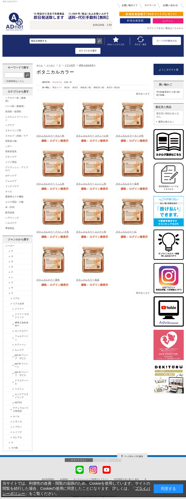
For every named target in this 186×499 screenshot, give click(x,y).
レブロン (17, 426)
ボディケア (11, 175)
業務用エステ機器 (14, 196)
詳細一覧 (68, 82)
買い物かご (165, 84)
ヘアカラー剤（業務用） (15, 99)
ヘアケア (9, 125)
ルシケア (19, 350)
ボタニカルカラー (21, 324)
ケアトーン (20, 344)
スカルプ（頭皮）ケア (16, 135)
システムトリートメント (16, 118)
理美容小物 (11, 141)
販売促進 (9, 212)
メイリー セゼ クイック (22, 316)
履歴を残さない (166, 121)
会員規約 (64, 479)
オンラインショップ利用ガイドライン (91, 479)
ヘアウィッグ (12, 218)
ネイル (8, 191)
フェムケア (11, 181)
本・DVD (10, 207)
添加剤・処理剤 (13, 111)
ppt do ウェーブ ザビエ (22, 357)
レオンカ (17, 421)
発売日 (75, 87)
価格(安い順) (86, 87)
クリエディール (21, 382)
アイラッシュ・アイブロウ (16, 169)
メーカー (9, 245)
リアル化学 (18, 303)
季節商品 (9, 228)
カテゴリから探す (18, 91)
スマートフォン (79, 460)
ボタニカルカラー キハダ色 (130, 135)
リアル (16, 298)
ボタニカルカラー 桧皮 (87, 280)
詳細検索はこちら (15, 81)
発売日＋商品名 (113, 87)
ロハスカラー (21, 331)
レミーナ (17, 432)
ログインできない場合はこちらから (165, 28)
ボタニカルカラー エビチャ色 (91, 231)
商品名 (67, 87)
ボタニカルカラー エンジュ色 (91, 183)
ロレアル (17, 437)
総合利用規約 (48, 479)
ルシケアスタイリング (21, 396)
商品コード (57, 87)
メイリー (19, 308)
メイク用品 (11, 162)
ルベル (16, 416)
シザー (8, 146)
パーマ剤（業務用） (15, 106)
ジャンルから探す (18, 239)
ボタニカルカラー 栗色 (48, 280)
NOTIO (18, 402)
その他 (14, 447)
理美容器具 (11, 151)
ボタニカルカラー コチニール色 (92, 135)
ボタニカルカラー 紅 (126, 231)
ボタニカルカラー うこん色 (50, 183)
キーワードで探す (18, 67)
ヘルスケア (11, 223)
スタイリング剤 (13, 130)
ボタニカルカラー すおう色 (50, 135)
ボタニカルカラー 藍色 (127, 183)
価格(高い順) (99, 87)
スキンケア (11, 156)
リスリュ (19, 389)
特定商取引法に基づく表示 (126, 479)
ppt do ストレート (22, 365)
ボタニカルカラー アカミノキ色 (52, 231)
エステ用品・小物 (14, 202)
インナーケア (12, 186)
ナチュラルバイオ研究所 (21, 409)
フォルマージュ (21, 338)
